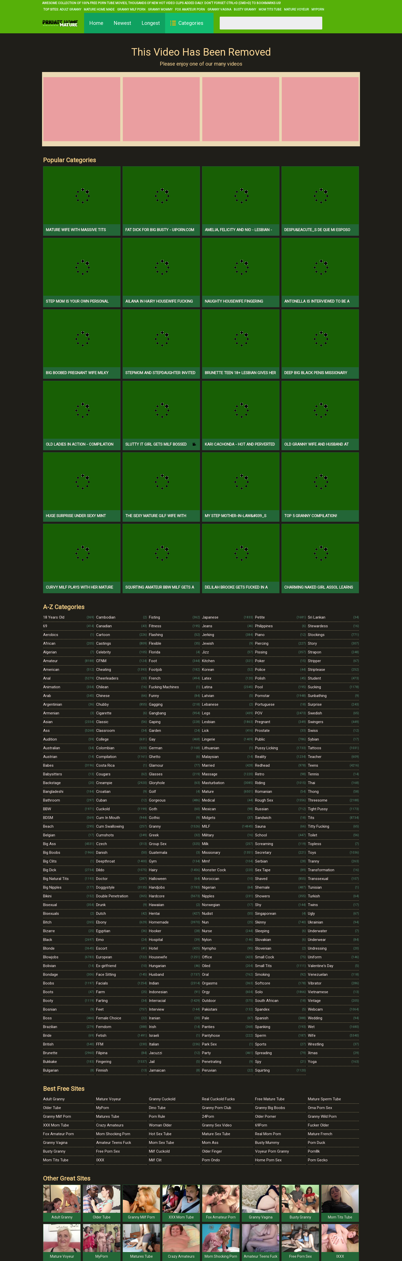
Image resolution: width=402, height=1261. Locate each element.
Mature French (320, 1134)
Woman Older (160, 1125)
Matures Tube (107, 1116)
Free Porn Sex (108, 1151)
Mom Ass (210, 1142)
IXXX (100, 1160)
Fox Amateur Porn (190, 9)
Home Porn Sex (268, 1160)
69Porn (261, 1125)
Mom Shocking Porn (113, 1134)
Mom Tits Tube (270, 9)
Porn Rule (157, 1116)
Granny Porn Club (216, 1107)
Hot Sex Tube (160, 1134)
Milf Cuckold (159, 1151)
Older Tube (52, 1107)
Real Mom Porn (268, 1134)
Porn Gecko (318, 1160)
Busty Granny (245, 9)
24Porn (208, 1116)
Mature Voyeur (296, 9)
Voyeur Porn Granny (272, 1151)
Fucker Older (318, 1125)
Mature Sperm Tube (324, 1099)
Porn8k (314, 1151)
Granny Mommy (160, 9)
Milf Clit (155, 1160)
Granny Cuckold (162, 1099)
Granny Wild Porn (322, 1116)
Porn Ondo (211, 1160)
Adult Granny (70, 9)
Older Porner (265, 1116)
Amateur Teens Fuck (113, 1142)
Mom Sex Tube (161, 1142)
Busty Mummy (267, 1142)
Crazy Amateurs (110, 1125)
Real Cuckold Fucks (218, 1099)
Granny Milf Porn (131, 9)
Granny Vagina (219, 9)
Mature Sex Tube (216, 1134)
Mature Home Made (99, 9)
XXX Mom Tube (56, 1125)
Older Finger (212, 1151)
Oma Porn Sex (320, 1107)
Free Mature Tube (270, 1099)
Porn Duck (316, 1142)
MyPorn (317, 9)
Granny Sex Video (217, 1125)
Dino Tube (157, 1107)
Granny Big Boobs (270, 1107)
